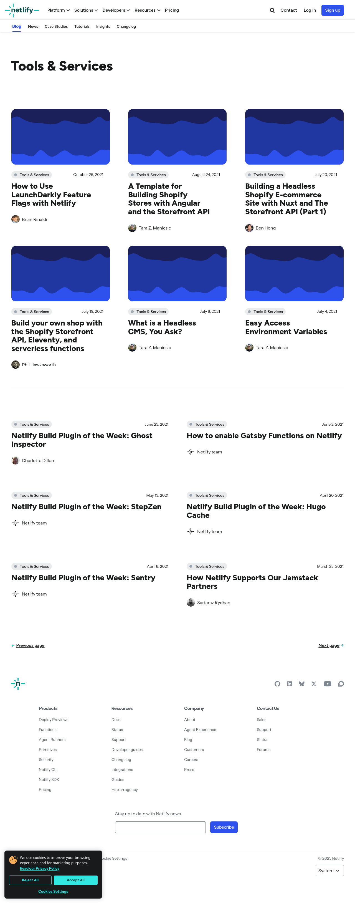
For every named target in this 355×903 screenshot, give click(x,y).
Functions (48, 729)
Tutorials (82, 26)
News (33, 26)
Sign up (332, 10)
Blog (16, 26)
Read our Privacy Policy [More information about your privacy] (39, 868)
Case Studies (56, 26)
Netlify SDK (49, 779)
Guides (117, 779)
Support (118, 739)
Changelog (126, 26)
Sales (261, 719)
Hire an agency (124, 789)
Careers (191, 759)
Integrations (122, 769)
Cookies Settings (53, 891)
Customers (194, 749)
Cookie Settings (113, 858)
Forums (263, 749)
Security (46, 759)
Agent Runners (52, 739)
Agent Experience (200, 729)
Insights (103, 26)
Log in (310, 10)
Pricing (172, 10)
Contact (289, 10)
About (189, 719)
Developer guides (127, 749)
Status (117, 729)
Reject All (30, 879)
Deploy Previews (53, 719)
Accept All (76, 879)
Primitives (48, 749)
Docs (116, 719)
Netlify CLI (48, 769)
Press (189, 769)
